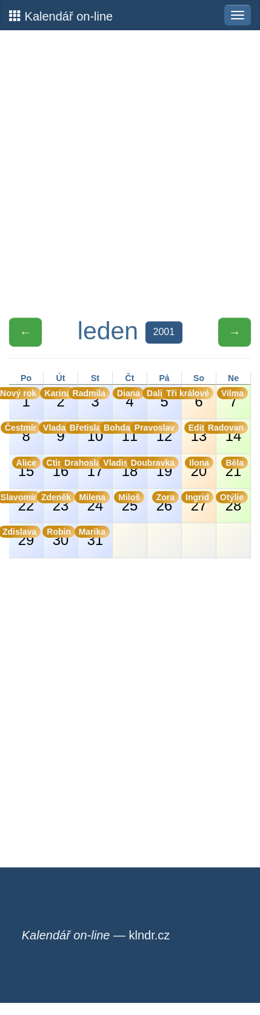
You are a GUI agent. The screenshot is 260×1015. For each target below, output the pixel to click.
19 (163, 468)
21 (234, 468)
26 (165, 502)
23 (59, 502)
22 (25, 502)
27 (197, 502)
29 (25, 537)
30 (59, 537)
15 (26, 468)
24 (94, 502)
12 (163, 433)
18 (128, 468)
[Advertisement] (130, 174)
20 (199, 468)
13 (198, 433)
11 (128, 433)
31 (94, 537)
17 (94, 468)
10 (94, 433)
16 (59, 468)
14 (232, 433)
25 (129, 502)
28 (232, 502)
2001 (164, 332)
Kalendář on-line (61, 16)
